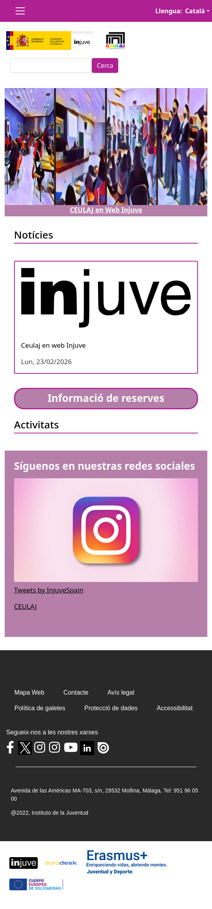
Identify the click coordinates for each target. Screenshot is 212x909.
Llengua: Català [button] (180, 11)
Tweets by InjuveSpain (48, 589)
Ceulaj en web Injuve (53, 345)
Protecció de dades (111, 708)
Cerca (105, 65)
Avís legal (120, 692)
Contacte (75, 692)
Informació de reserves (105, 398)
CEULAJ (25, 606)
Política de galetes (39, 708)
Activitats (36, 424)
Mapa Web (29, 692)
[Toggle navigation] (20, 11)
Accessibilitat (175, 708)
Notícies (33, 235)
